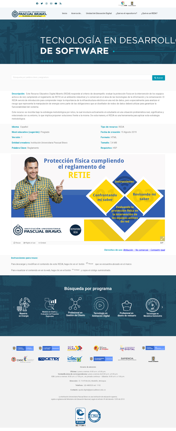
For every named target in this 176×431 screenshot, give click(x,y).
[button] (14, 306)
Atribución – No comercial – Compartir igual (144, 249)
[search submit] (158, 76)
